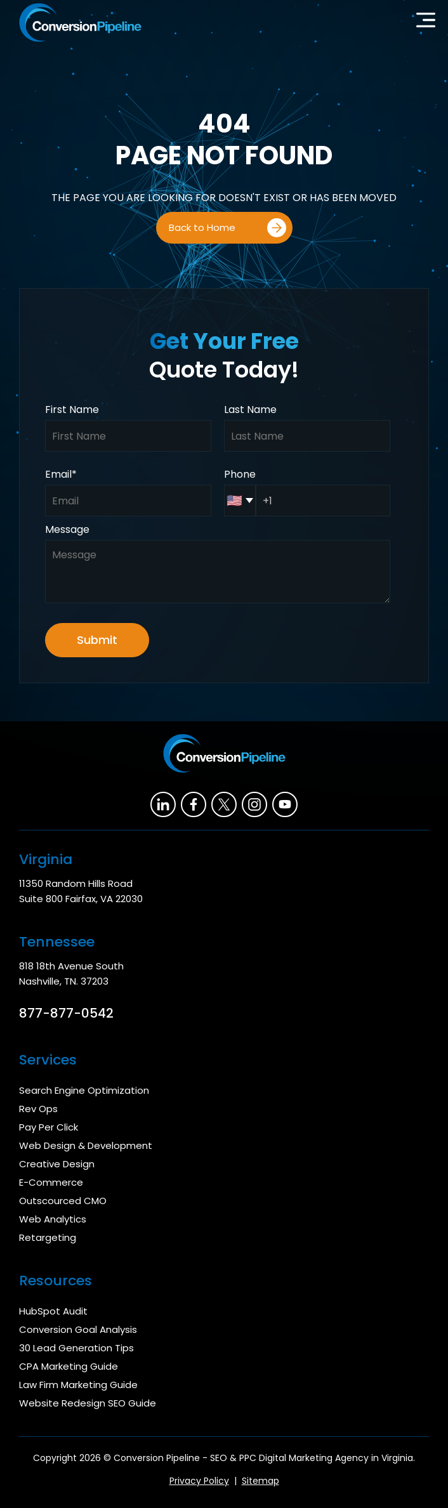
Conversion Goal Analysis (78, 1329)
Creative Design (57, 1163)
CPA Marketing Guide (68, 1366)
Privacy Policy (199, 1480)
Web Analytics (52, 1219)
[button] (425, 22)
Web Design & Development (85, 1145)
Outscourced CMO (63, 1200)
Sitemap (260, 1480)
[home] (77, 22)
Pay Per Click (48, 1127)
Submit (97, 640)
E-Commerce (51, 1182)
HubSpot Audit (53, 1311)
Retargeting (47, 1237)
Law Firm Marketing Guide (78, 1384)
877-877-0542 (66, 1013)
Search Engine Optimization (84, 1090)
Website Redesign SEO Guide (87, 1403)
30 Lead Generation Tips (76, 1347)
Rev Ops (38, 1108)
